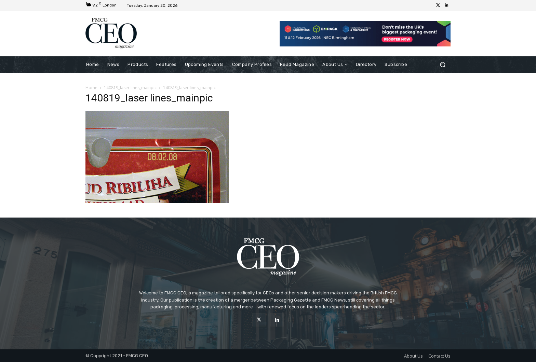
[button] (442, 64)
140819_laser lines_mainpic (130, 87)
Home (91, 87)
